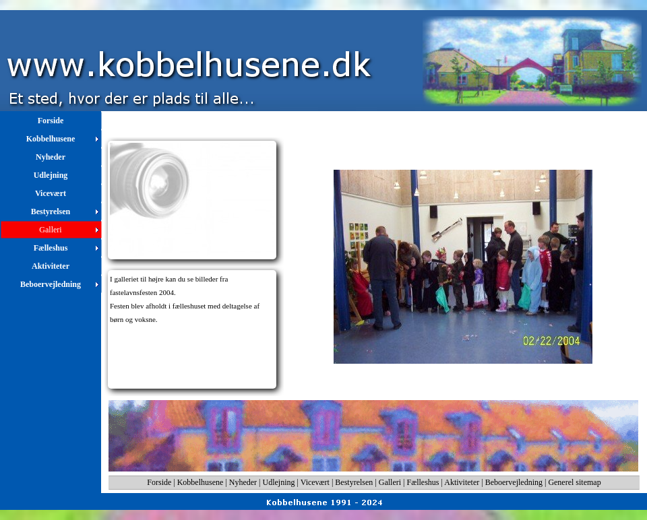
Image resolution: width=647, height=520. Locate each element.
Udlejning (279, 482)
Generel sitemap (574, 482)
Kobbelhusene (200, 482)
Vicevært (315, 482)
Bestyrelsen (354, 482)
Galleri (390, 482)
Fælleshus (423, 482)
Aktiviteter (461, 482)
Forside (159, 482)
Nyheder (243, 482)
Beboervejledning (514, 482)
